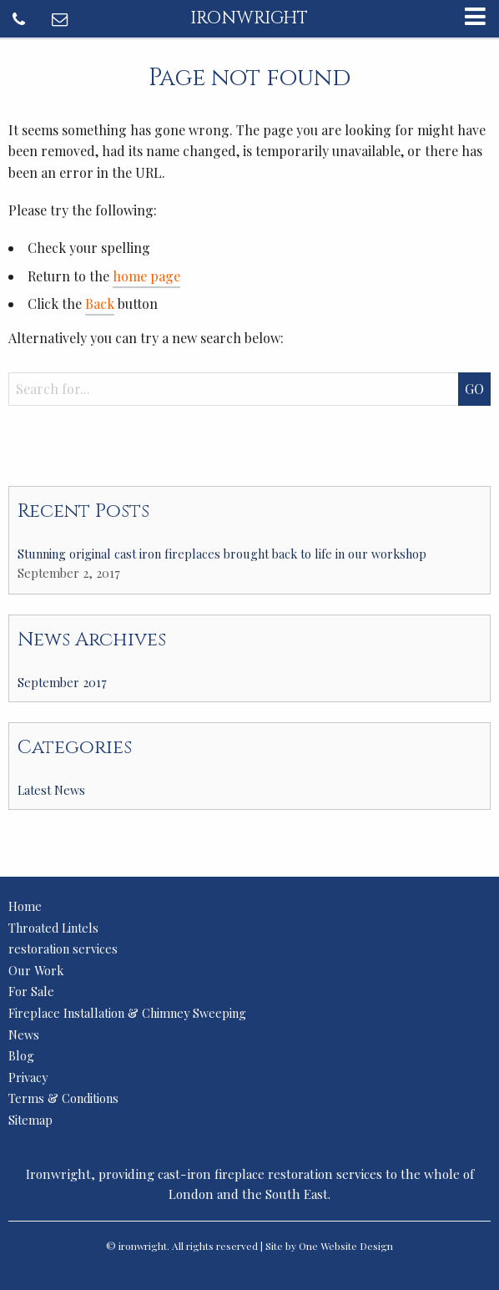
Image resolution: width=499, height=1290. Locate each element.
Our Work (35, 970)
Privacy (28, 1077)
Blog (21, 1055)
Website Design (356, 1245)
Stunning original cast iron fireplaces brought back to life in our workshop (222, 553)
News (23, 1034)
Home (25, 906)
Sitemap (30, 1119)
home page (146, 276)
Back (99, 303)
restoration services (63, 948)
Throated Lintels (53, 927)
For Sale (31, 991)
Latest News (51, 790)
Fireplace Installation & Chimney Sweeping (127, 1012)
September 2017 (62, 682)
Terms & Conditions (63, 1098)
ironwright (249, 18)
